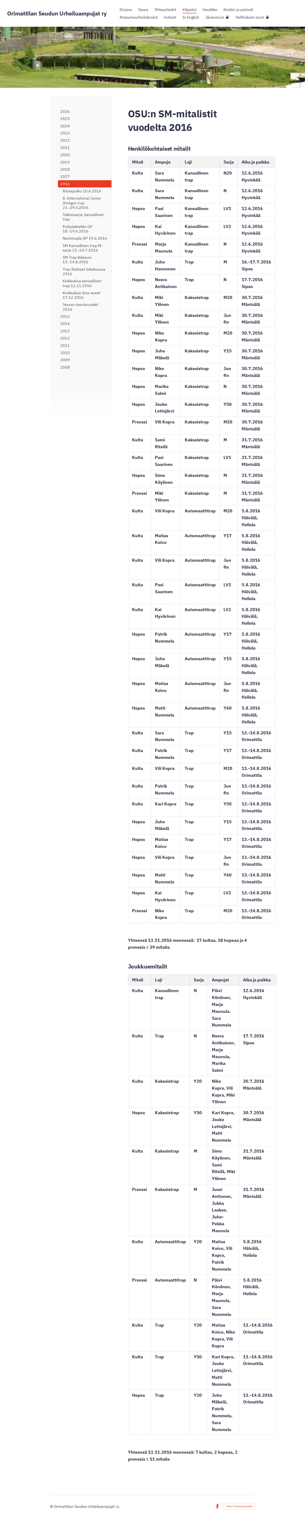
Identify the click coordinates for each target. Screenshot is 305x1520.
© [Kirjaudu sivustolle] (52, 1506)
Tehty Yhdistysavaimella (239, 1506)
